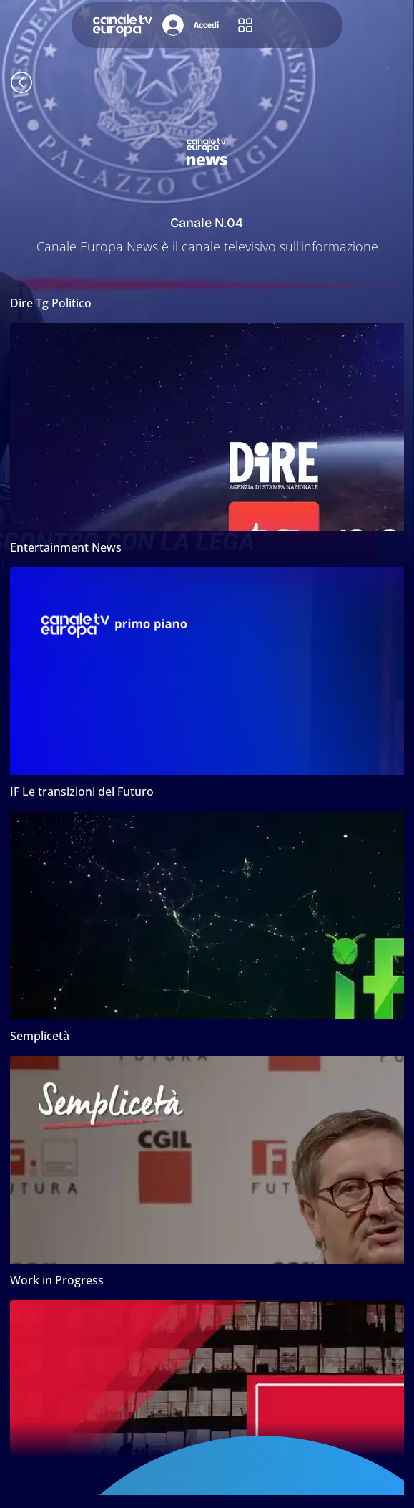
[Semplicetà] (206, 1035)
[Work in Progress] (206, 1280)
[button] (245, 25)
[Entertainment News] (206, 547)
